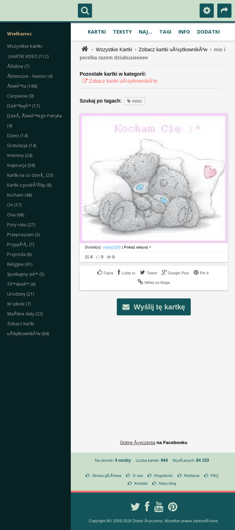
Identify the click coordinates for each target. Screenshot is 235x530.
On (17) (14, 205)
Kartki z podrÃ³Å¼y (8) (29, 185)
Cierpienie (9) (20, 96)
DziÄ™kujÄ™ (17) (23, 106)
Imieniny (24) (19, 155)
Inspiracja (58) (21, 165)
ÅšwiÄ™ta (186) (22, 86)
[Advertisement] (158, 371)
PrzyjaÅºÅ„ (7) (20, 244)
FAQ (214, 475)
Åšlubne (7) (18, 66)
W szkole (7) (19, 304)
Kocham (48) (19, 195)
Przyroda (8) (19, 254)
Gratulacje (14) (21, 145)
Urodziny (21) (20, 294)
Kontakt (141, 483)
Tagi (165, 31)
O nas (138, 475)
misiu (134, 101)
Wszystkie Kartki (114, 49)
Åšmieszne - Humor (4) (29, 76)
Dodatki (208, 31)
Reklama (191, 475)
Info (184, 31)
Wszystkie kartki (24, 46)
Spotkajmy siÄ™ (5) (25, 274)
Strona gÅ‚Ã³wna (106, 475)
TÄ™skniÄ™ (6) (21, 284)
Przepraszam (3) (23, 235)
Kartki (97, 31)
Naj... (145, 31)
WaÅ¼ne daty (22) (25, 314)
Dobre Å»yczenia (137, 442)
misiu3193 (112, 247)
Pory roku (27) (21, 225)
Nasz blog (167, 483)
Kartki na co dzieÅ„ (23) (30, 175)
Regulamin (163, 475)
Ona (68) (15, 215)
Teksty (122, 31)
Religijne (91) (19, 264)
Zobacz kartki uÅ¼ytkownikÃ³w (173, 49)
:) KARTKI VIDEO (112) (27, 56)
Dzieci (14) (17, 136)
